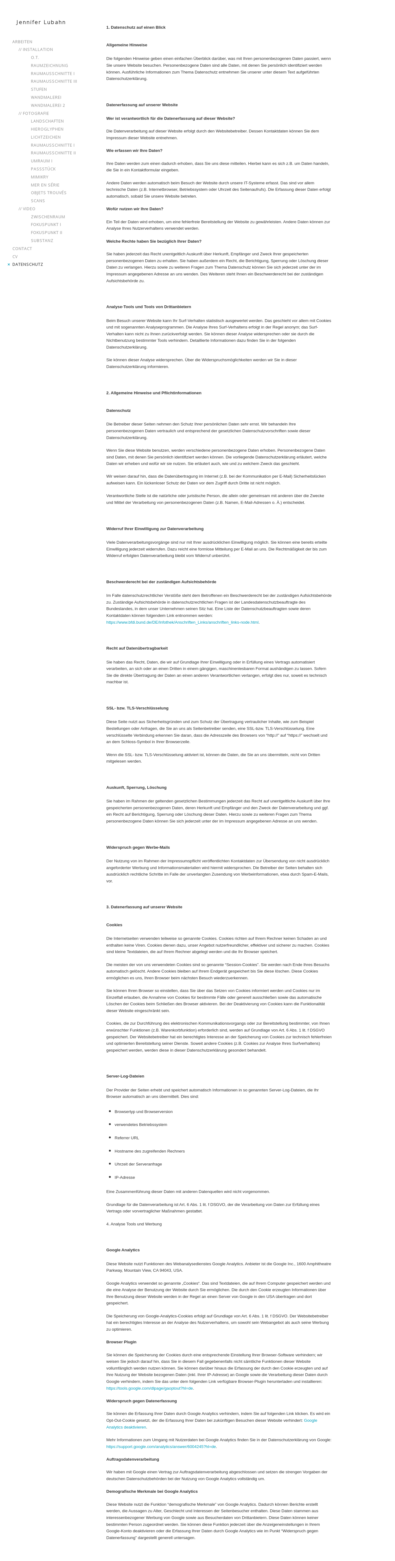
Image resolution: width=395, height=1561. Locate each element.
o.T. (35, 57)
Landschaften (47, 121)
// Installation (36, 49)
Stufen (39, 89)
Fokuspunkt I (46, 224)
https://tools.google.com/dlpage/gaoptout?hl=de (149, 1388)
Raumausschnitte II (53, 153)
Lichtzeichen (46, 137)
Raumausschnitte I (53, 73)
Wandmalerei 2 (48, 105)
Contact (22, 248)
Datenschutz (27, 264)
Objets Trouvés (49, 192)
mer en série (45, 185)
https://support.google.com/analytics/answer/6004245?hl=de (161, 1446)
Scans (38, 200)
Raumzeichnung (49, 65)
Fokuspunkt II (46, 232)
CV (15, 256)
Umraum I (41, 161)
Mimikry (39, 177)
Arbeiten (22, 41)
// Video (27, 208)
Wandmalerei (46, 97)
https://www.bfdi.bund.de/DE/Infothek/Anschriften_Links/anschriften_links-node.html (182, 622)
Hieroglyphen (47, 129)
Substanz (42, 240)
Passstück (43, 169)
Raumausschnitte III (54, 81)
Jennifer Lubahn (41, 22)
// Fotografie (34, 113)
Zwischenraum (48, 217)
